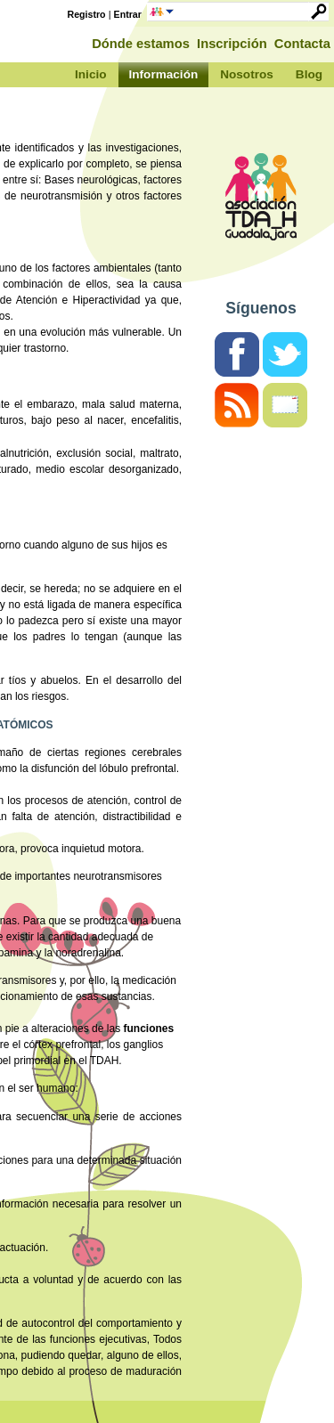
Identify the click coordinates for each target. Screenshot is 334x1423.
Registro (87, 14)
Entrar (128, 14)
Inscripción (232, 44)
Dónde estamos (141, 44)
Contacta (302, 44)
